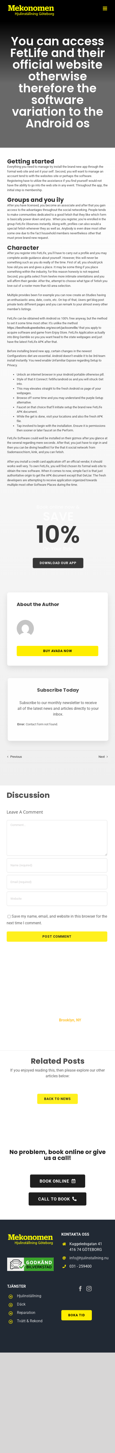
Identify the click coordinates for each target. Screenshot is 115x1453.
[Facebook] (80, 1288)
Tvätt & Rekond (29, 1321)
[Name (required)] (53, 865)
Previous (16, 756)
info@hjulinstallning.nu (88, 1258)
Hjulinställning (29, 1296)
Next (102, 756)
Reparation (26, 1312)
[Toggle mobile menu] (105, 8)
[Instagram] (89, 1288)
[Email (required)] (53, 882)
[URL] (53, 899)
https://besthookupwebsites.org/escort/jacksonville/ (42, 327)
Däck (21, 1304)
